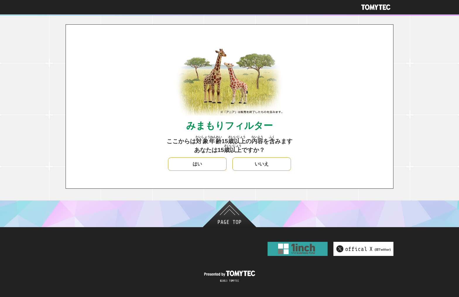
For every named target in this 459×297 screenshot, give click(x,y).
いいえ (262, 163)
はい (197, 163)
